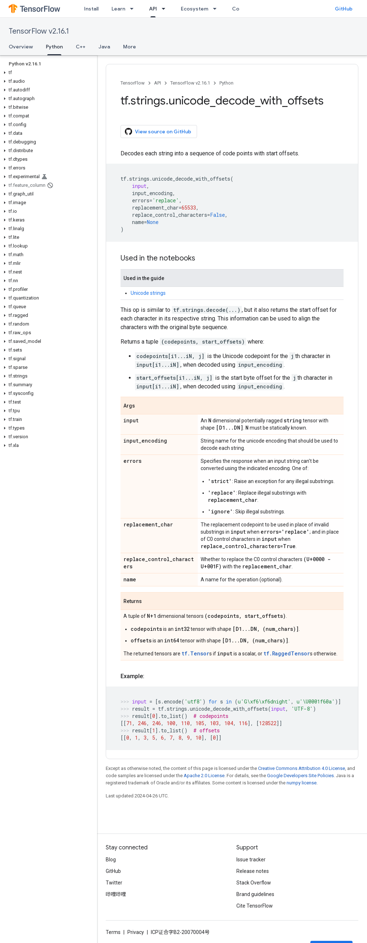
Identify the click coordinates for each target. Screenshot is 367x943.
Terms (113, 932)
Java (104, 46)
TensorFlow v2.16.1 (39, 31)
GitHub (344, 8)
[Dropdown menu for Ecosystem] (217, 8)
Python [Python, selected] (54, 46)
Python (226, 83)
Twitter (114, 883)
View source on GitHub (158, 131)
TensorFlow (133, 83)
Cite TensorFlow (254, 906)
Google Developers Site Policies (300, 775)
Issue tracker (251, 859)
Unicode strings (148, 293)
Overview (21, 46)
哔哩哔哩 (116, 894)
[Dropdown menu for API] (165, 8)
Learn (118, 8)
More (129, 46)
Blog (111, 859)
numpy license (301, 782)
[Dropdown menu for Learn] (134, 8)
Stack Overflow (253, 883)
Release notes (252, 871)
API (157, 83)
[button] (47, 72)
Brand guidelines (255, 894)
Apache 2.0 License (204, 775)
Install (91, 8)
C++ (81, 46)
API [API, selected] (153, 8)
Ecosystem (194, 8)
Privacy (135, 932)
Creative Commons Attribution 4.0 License (301, 768)
